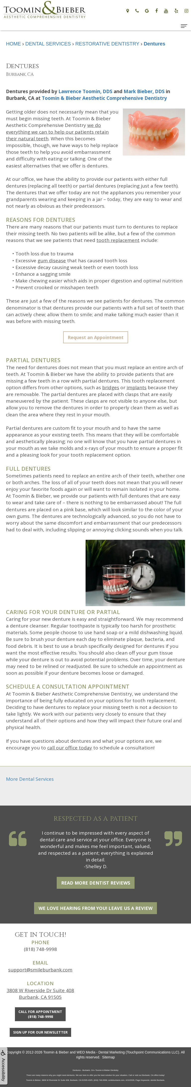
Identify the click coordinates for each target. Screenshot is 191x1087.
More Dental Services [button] (30, 779)
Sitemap (108, 1057)
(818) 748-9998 (40, 949)
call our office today (69, 747)
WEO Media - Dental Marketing (101, 1052)
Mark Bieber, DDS (144, 91)
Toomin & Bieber (56, 1052)
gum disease (52, 260)
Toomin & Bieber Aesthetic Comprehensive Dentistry (104, 98)
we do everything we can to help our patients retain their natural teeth (57, 132)
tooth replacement (118, 240)
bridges (110, 387)
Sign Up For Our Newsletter (40, 1032)
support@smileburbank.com (40, 970)
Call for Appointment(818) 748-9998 (40, 1014)
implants (136, 387)
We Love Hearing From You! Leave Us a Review (95, 908)
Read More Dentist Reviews (95, 883)
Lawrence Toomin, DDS (85, 91)
